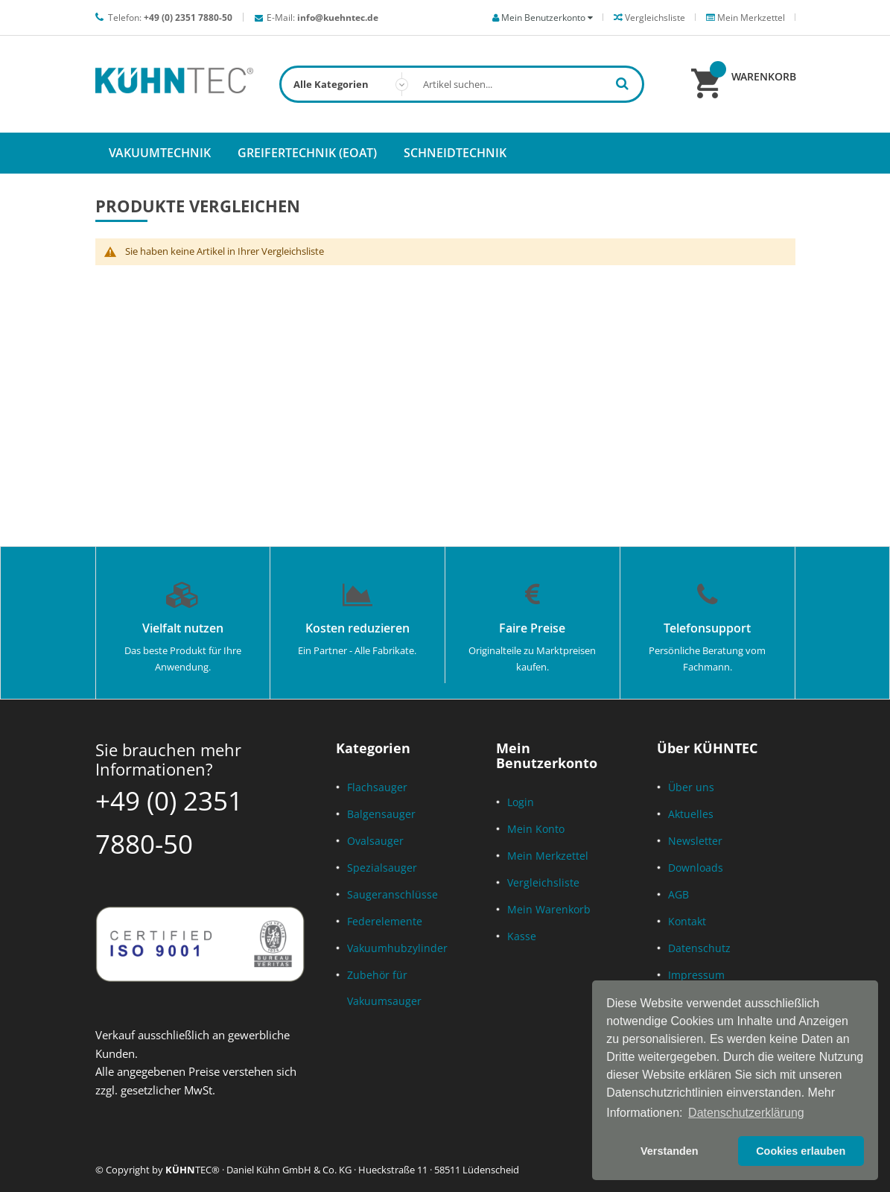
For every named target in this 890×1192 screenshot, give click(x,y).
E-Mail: (322, 17)
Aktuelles (690, 814)
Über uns (691, 787)
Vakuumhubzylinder (397, 948)
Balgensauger (381, 814)
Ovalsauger (375, 841)
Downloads (695, 867)
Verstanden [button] (670, 1151)
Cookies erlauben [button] (800, 1151)
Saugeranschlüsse (392, 894)
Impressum (696, 975)
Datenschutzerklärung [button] (746, 1112)
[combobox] (462, 84)
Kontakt (687, 921)
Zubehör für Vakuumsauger (384, 988)
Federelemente (384, 921)
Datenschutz (699, 948)
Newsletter (695, 841)
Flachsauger (377, 787)
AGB (678, 894)
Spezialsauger (382, 867)
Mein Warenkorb (549, 909)
